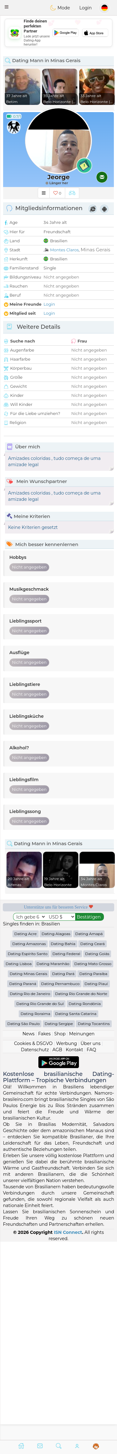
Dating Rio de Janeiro (30, 1192)
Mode (60, 8)
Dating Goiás (97, 1152)
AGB (57, 1248)
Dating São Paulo (23, 1222)
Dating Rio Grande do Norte (81, 1192)
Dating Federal (66, 1152)
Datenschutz (35, 1248)
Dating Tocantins (94, 1222)
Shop (60, 1232)
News (28, 1232)
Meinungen (82, 1232)
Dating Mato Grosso (92, 1162)
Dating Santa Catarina (75, 1212)
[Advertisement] (58, 33)
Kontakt (74, 1248)
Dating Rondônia (85, 1202)
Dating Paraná (22, 1182)
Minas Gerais (95, 250)
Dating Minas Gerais (28, 1172)
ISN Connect (68, 1430)
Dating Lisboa (19, 1162)
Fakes (44, 1232)
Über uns (90, 1242)
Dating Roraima (35, 1212)
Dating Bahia (63, 1142)
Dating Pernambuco (60, 1182)
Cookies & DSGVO (33, 1242)
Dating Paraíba (93, 1172)
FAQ (91, 1248)
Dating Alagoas (55, 1132)
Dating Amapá (89, 1132)
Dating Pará (63, 1172)
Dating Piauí (96, 1182)
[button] (6, 7)
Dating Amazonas (29, 1142)
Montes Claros (64, 249)
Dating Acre (25, 1132)
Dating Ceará (92, 1142)
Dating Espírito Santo (28, 1152)
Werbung (66, 1242)
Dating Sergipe (59, 1222)
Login (85, 8)
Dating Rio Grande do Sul (40, 1202)
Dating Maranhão (53, 1162)
